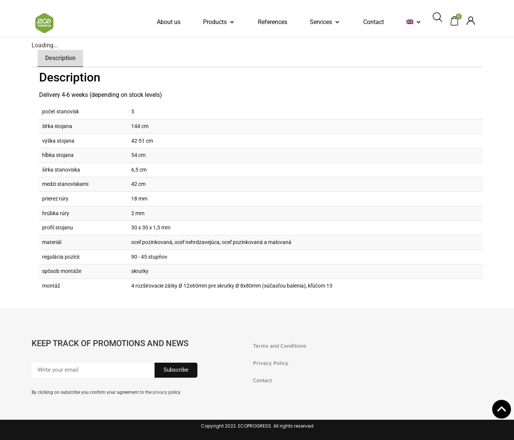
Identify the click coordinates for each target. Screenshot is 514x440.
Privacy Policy (270, 363)
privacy (160, 392)
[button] (219, 22)
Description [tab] (60, 58)
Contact (262, 380)
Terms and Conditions (279, 345)
